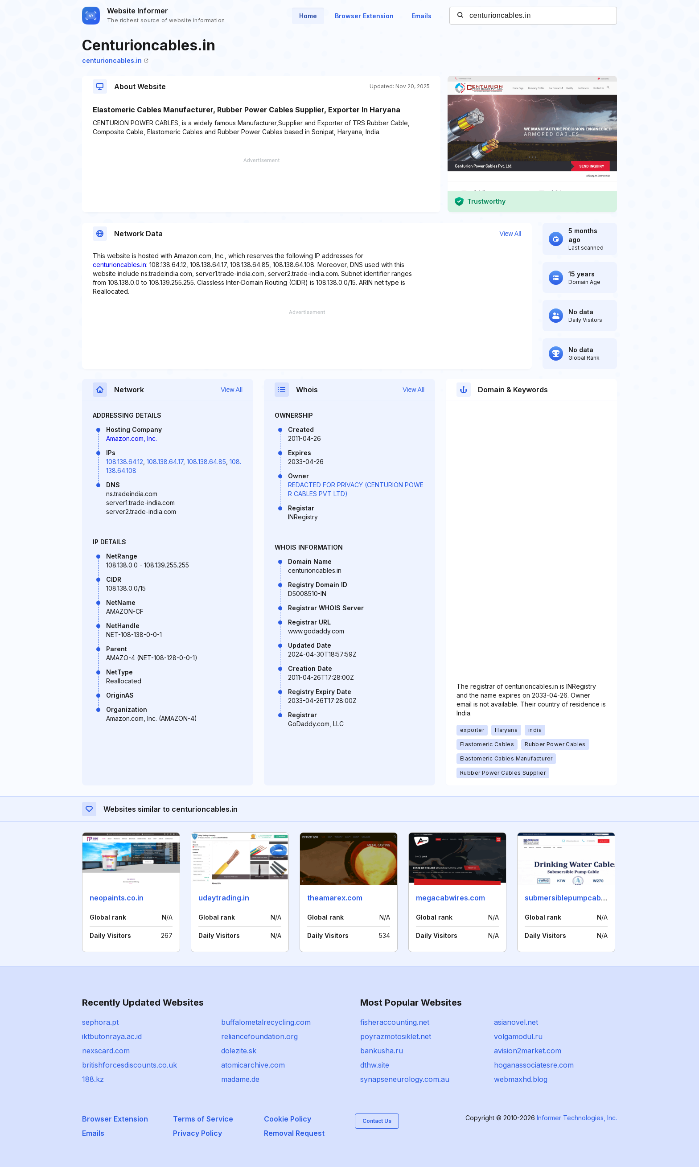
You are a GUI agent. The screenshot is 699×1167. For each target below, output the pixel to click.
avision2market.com (527, 1050)
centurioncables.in (115, 60)
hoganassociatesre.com (534, 1064)
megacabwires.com (450, 897)
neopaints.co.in (117, 897)
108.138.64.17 (165, 461)
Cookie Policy (287, 1118)
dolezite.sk (238, 1050)
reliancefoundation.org (259, 1036)
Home (308, 16)
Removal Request (294, 1133)
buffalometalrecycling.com (266, 1022)
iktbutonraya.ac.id (112, 1036)
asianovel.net (516, 1022)
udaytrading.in (223, 897)
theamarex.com (334, 897)
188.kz (93, 1079)
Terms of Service (203, 1118)
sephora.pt (100, 1022)
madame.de (240, 1079)
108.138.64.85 (206, 461)
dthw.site (374, 1064)
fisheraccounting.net (394, 1022)
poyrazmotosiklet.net (395, 1036)
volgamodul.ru (518, 1036)
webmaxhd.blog (520, 1079)
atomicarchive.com (253, 1064)
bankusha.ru (381, 1050)
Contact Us (376, 1121)
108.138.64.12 (124, 461)
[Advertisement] (261, 185)
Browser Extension (364, 16)
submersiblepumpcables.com (576, 897)
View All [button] (511, 233)
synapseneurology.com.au (404, 1079)
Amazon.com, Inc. (131, 438)
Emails (421, 16)
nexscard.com (106, 1050)
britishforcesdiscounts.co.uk (129, 1064)
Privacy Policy (197, 1133)
